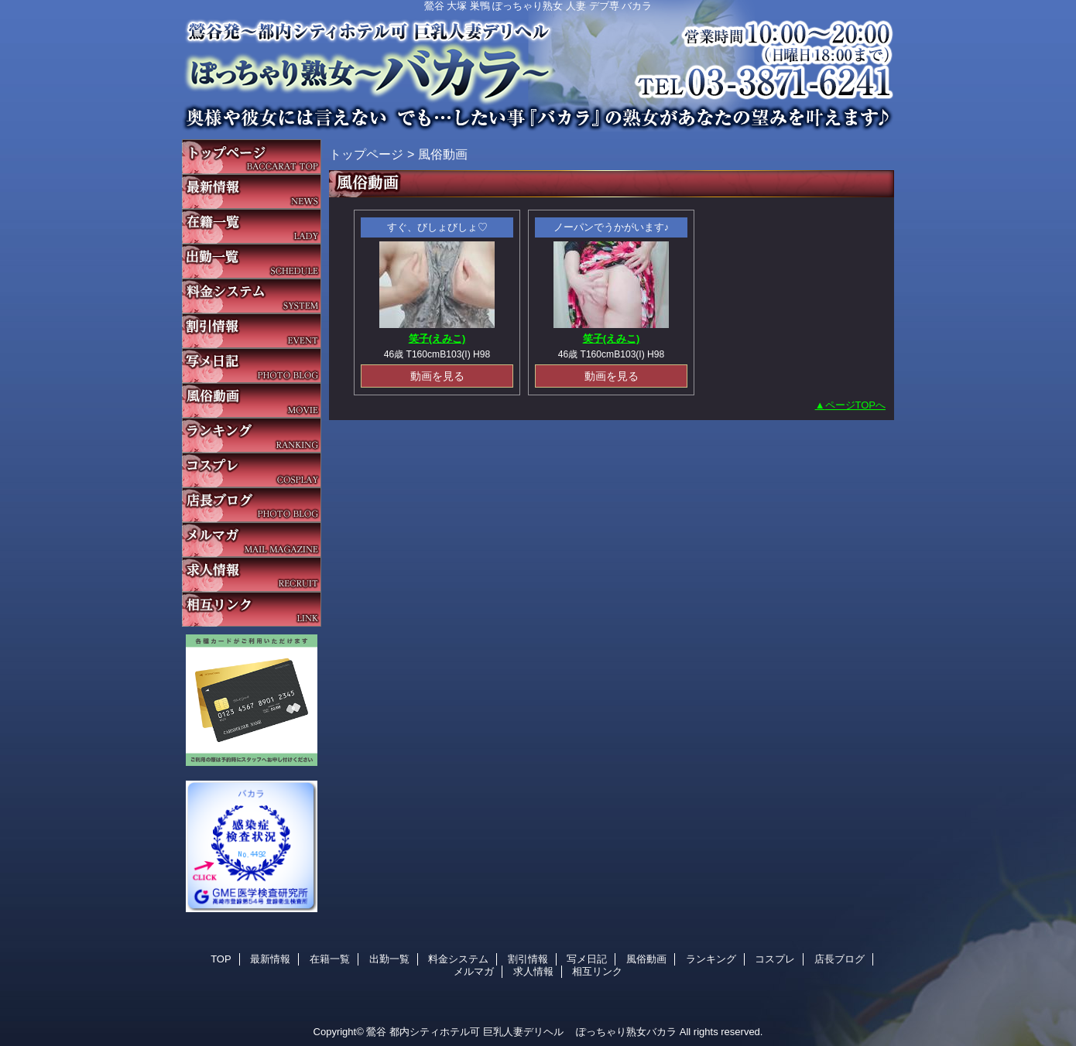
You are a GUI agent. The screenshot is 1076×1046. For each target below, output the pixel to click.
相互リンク (251, 609)
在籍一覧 (251, 226)
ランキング (251, 435)
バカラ (538, 66)
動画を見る (437, 376)
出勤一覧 (251, 261)
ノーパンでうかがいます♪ (611, 227)
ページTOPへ (855, 405)
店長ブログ (251, 504)
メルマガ (251, 539)
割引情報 (251, 330)
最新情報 (251, 191)
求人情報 (251, 574)
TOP (251, 156)
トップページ (366, 154)
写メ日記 (251, 365)
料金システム (251, 296)
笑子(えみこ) (437, 338)
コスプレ (251, 470)
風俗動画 (251, 400)
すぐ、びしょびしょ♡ (437, 227)
